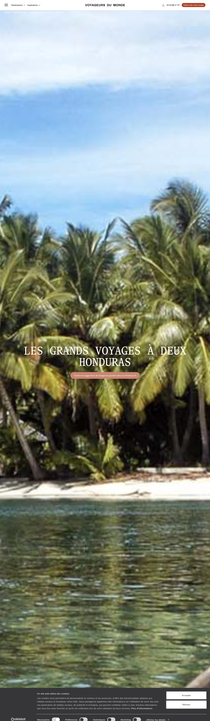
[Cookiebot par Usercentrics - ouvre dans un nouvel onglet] (18, 715)
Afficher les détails (155, 715)
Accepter (186, 691)
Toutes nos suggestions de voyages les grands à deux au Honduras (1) (105, 375)
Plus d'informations (141, 704)
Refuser (186, 700)
